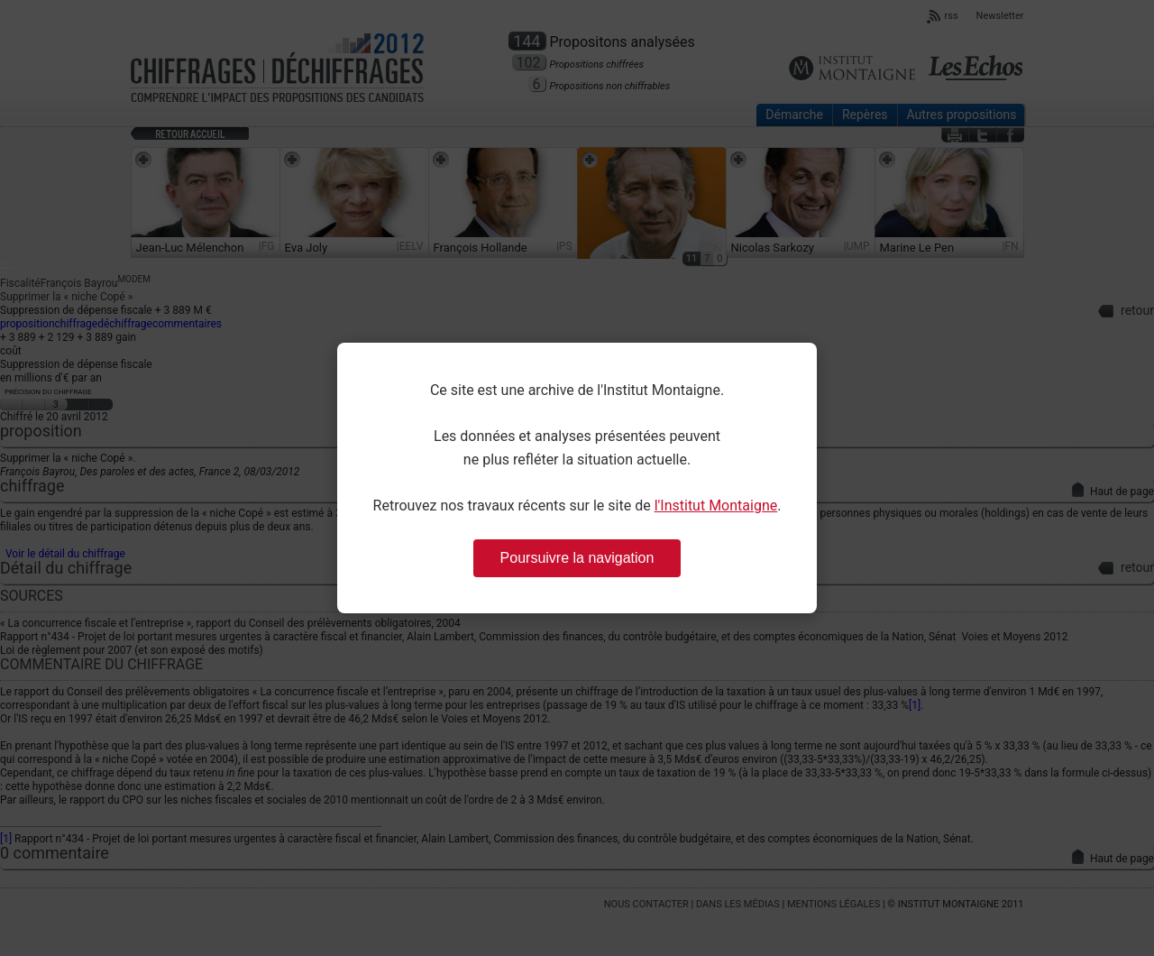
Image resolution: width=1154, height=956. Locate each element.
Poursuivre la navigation (577, 557)
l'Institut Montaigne (716, 505)
